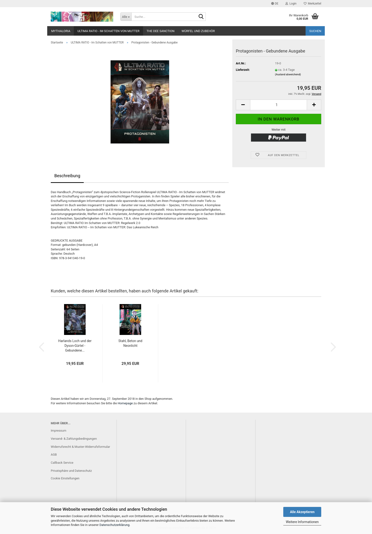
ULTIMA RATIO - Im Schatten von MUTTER (108, 31)
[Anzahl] (278, 105)
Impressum (58, 430)
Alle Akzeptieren (302, 512)
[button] (275, 3)
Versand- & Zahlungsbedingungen (74, 438)
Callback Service (62, 462)
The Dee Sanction (160, 31)
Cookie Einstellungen (65, 478)
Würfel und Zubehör (198, 31)
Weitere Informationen (302, 522)
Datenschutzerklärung (114, 525)
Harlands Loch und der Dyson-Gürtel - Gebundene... (75, 345)
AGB (54, 454)
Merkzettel (312, 3)
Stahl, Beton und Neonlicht (130, 343)
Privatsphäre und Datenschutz (71, 470)
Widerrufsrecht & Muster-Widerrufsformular (80, 446)
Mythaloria (60, 31)
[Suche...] (125, 16)
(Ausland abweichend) (288, 74)
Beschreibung (67, 175)
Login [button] (291, 3)
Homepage (125, 403)
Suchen (315, 31)
